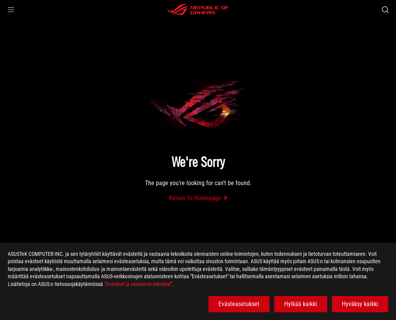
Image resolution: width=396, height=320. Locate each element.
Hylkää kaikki (300, 304)
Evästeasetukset (238, 304)
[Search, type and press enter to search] (385, 9)
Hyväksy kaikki (360, 304)
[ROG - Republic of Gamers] (198, 9)
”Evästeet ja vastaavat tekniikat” (138, 284)
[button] (10, 9)
